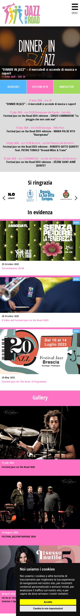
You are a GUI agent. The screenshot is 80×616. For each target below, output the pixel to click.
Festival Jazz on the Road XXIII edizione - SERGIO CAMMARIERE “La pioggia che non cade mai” (40, 117)
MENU (74, 8)
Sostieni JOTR (40, 87)
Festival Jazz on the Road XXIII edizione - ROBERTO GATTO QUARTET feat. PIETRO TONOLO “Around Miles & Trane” (41, 148)
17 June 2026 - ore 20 (14, 76)
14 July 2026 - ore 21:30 (40, 143)
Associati (13, 87)
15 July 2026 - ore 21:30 (40, 158)
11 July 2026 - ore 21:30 (40, 112)
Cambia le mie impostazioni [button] (48, 608)
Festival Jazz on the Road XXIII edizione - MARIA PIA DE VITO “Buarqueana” (41, 133)
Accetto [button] (48, 602)
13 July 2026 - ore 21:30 (40, 128)
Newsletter (67, 87)
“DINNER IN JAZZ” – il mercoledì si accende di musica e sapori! (39, 71)
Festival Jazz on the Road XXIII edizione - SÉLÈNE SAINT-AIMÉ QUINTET (41, 163)
